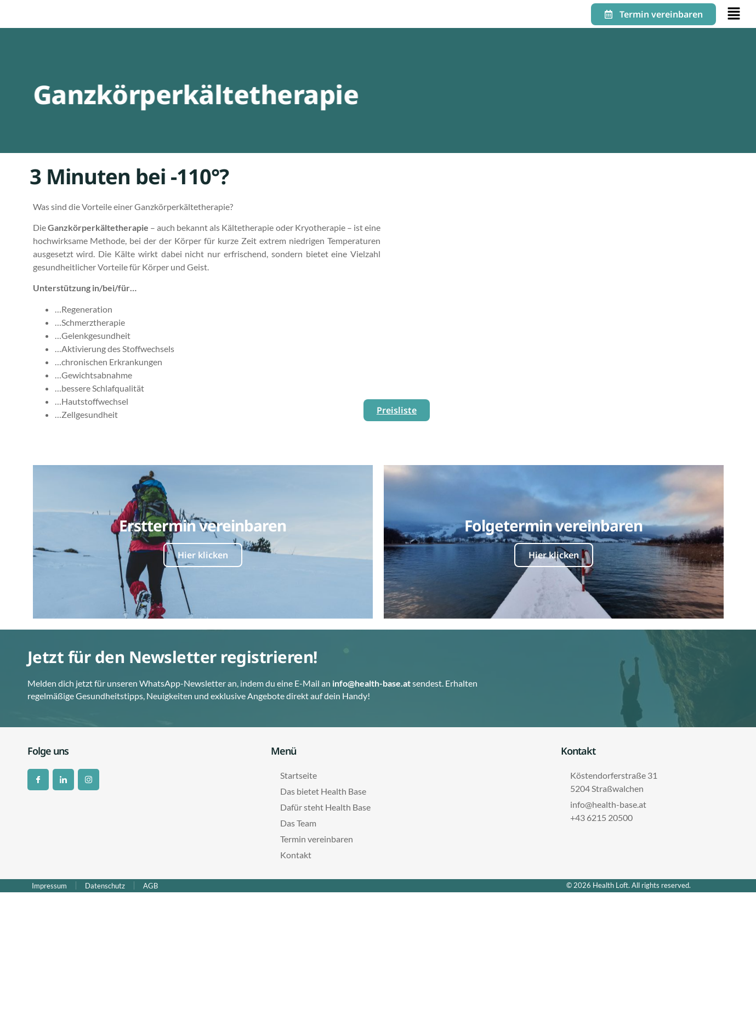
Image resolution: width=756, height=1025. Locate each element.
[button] (731, 14)
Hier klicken (203, 555)
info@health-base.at (371, 683)
